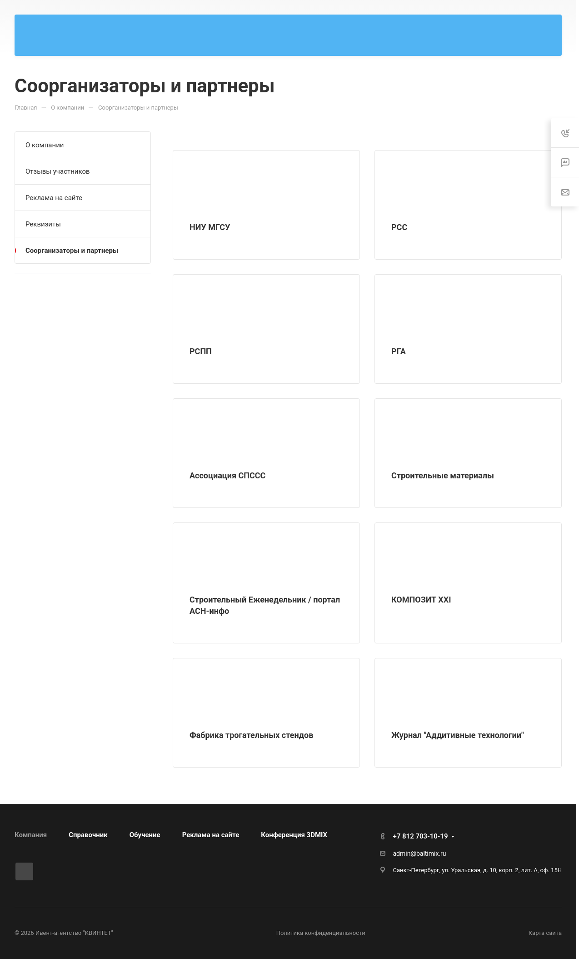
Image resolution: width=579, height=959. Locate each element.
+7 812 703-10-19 (420, 836)
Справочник (88, 835)
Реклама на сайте (53, 198)
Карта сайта (545, 932)
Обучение (145, 835)
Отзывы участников (57, 171)
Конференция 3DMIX (294, 835)
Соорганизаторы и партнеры (71, 250)
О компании (44, 145)
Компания (31, 835)
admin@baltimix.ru (419, 853)
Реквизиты (43, 224)
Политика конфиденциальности (320, 932)
